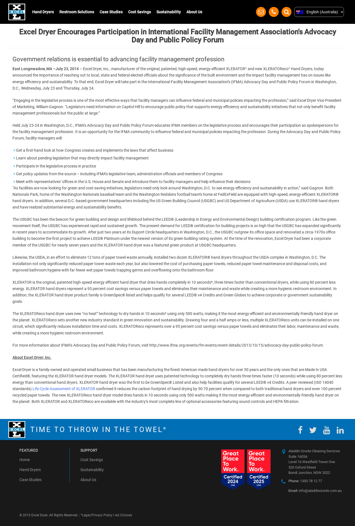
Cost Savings (139, 12)
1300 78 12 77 (305, 481)
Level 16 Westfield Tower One (311, 462)
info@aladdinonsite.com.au (315, 491)
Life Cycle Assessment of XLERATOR (63, 389)
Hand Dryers (43, 12)
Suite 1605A (297, 456)
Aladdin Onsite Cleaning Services (314, 451)
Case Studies (111, 12)
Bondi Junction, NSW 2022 (309, 473)
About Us (194, 12)
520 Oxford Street (302, 467)
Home (24, 460)
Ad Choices (123, 515)
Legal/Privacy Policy (97, 515)
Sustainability (168, 12)
